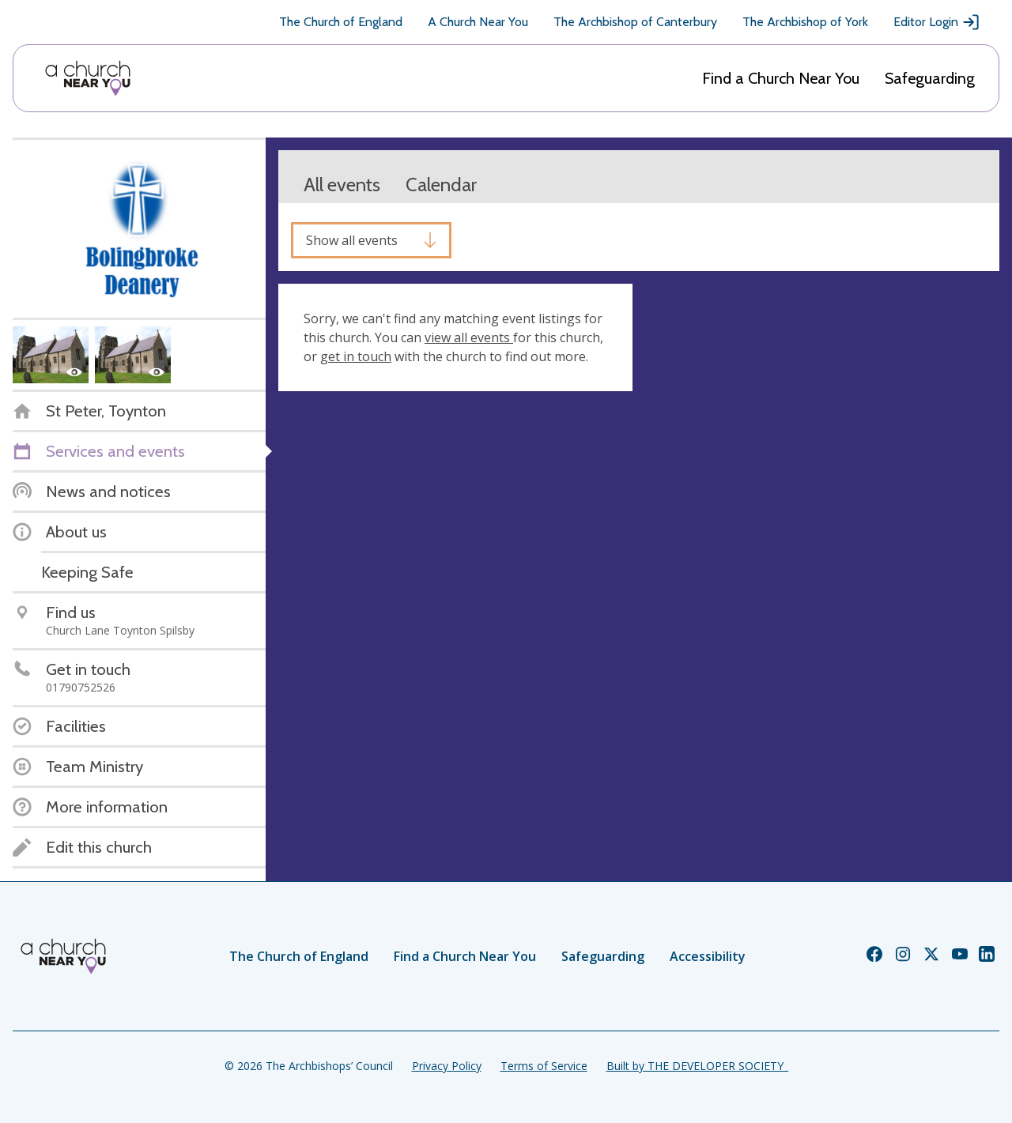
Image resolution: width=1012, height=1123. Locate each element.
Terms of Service (543, 1065)
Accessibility (708, 956)
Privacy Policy (446, 1065)
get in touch (355, 356)
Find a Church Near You (780, 78)
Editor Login (936, 22)
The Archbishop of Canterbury (635, 21)
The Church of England (340, 21)
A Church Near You (478, 21)
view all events (469, 337)
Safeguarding (930, 78)
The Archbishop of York (805, 21)
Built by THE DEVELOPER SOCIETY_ (697, 1065)
